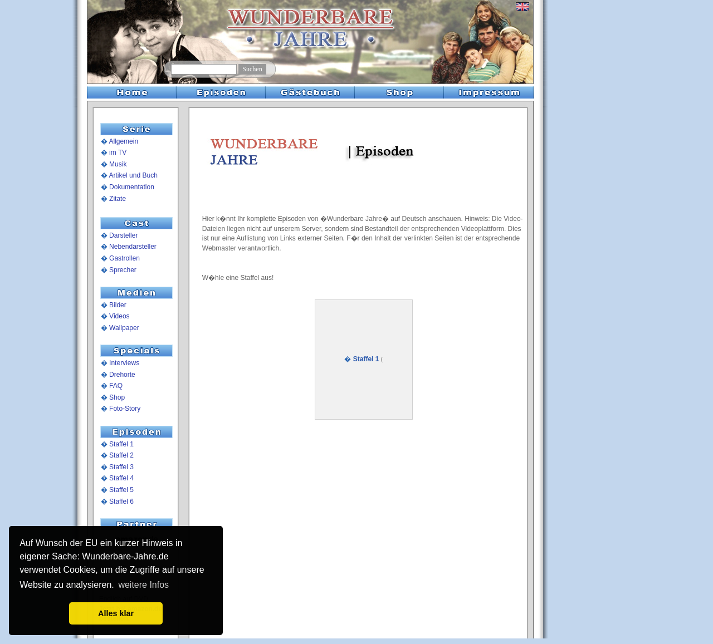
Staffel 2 (121, 455)
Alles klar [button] (116, 613)
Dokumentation (131, 187)
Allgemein (123, 141)
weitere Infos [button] (143, 584)
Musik (117, 164)
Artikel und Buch (133, 175)
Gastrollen (124, 258)
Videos (119, 316)
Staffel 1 (121, 444)
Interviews (124, 363)
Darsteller (123, 235)
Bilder (117, 305)
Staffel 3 (121, 467)
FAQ (116, 386)
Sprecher (122, 270)
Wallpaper (124, 328)
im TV (117, 152)
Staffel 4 (121, 478)
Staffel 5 (121, 490)
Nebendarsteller (133, 246)
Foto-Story (124, 408)
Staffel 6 (121, 501)
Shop (117, 397)
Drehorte (122, 374)
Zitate (117, 199)
